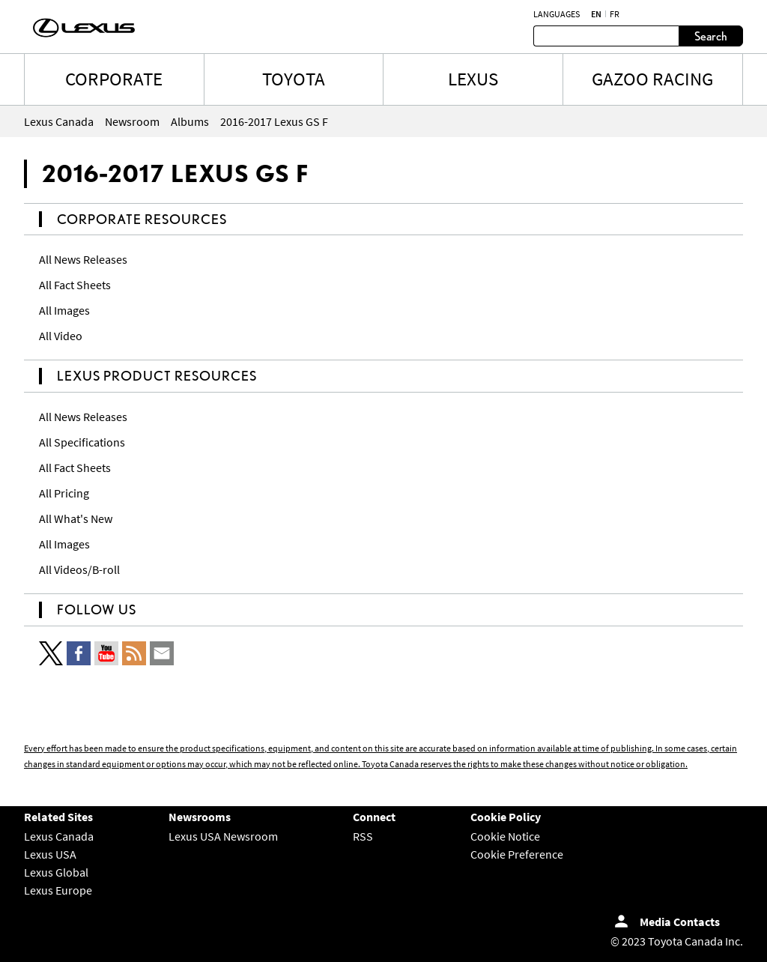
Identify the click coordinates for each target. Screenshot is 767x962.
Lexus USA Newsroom (223, 836)
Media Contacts (680, 921)
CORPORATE (114, 79)
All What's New (75, 518)
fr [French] (614, 14)
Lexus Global (56, 872)
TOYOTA (293, 79)
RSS (363, 836)
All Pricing (64, 492)
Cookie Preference (516, 854)
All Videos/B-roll (79, 569)
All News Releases (83, 259)
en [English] (596, 14)
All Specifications (82, 442)
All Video (60, 335)
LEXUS (473, 79)
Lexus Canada (59, 836)
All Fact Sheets (75, 284)
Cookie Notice (505, 836)
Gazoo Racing (652, 79)
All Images (64, 310)
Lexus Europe (58, 890)
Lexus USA (50, 854)
